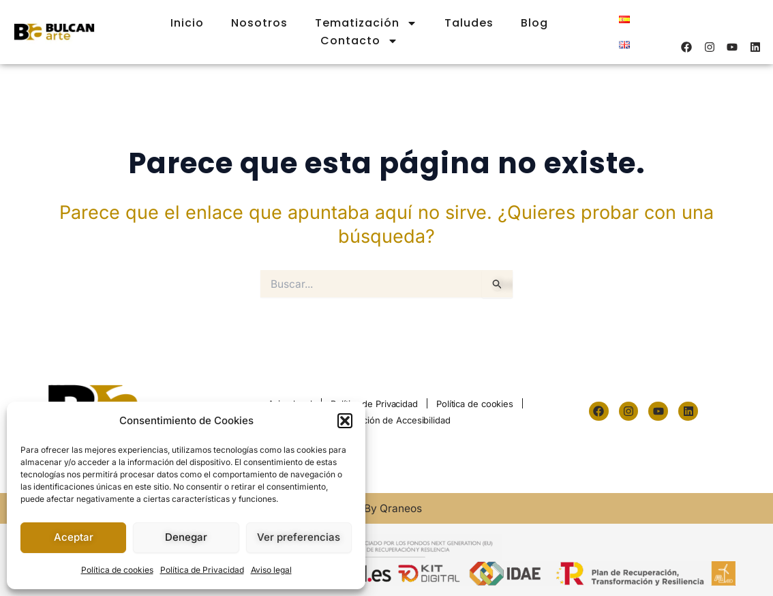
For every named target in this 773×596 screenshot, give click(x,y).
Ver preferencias (298, 537)
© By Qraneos (386, 508)
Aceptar (73, 537)
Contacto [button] (359, 41)
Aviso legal (271, 570)
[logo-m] (54, 32)
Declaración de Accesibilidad (391, 420)
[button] (345, 421)
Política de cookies (117, 570)
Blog (534, 23)
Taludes (469, 23)
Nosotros (259, 23)
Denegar (186, 537)
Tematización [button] (366, 23)
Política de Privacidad (202, 570)
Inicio (187, 23)
